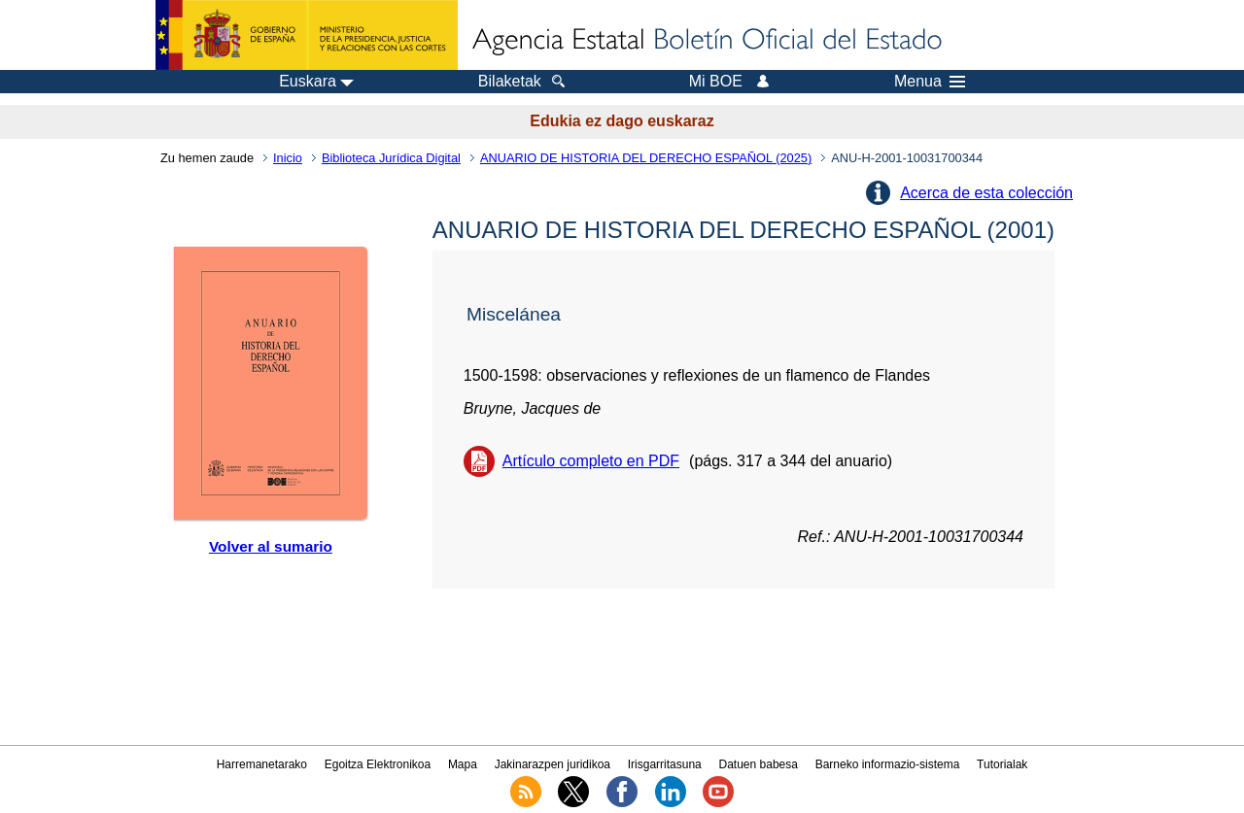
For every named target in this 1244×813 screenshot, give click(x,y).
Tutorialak (1002, 764)
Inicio (287, 158)
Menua (929, 81)
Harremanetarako (262, 764)
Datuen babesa (758, 764)
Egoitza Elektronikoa (378, 764)
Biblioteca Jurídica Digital (391, 158)
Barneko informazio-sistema (887, 764)
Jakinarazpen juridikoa (552, 764)
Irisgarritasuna (665, 764)
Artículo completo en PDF (590, 461)
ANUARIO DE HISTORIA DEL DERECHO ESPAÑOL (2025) (646, 158)
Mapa (462, 764)
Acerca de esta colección (986, 193)
